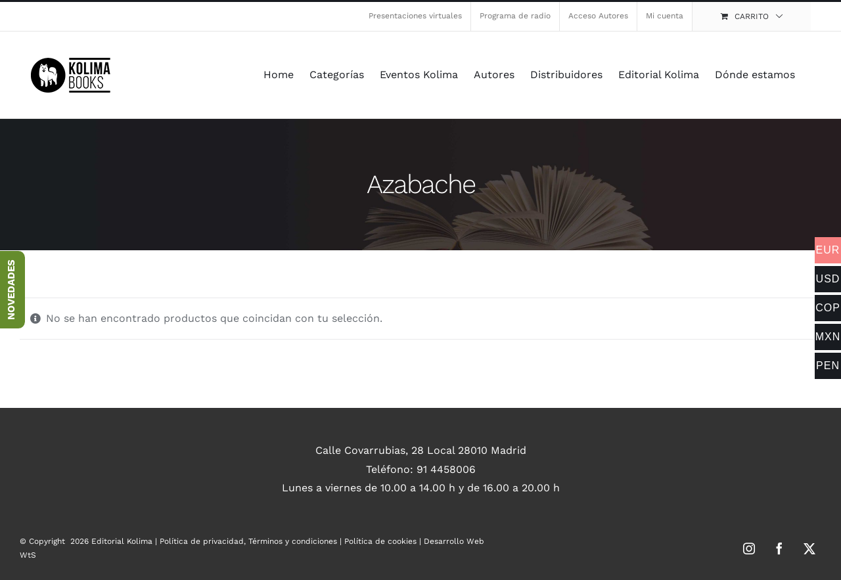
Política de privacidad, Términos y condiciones (248, 541)
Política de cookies (380, 541)
